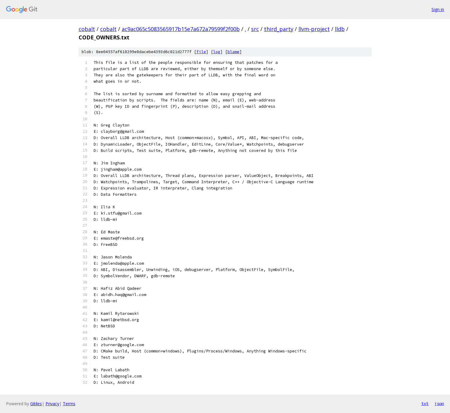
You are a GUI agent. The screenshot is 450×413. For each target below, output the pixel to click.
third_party (278, 29)
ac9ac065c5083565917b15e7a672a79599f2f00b (181, 29)
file (201, 51)
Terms (69, 403)
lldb (340, 29)
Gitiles (36, 403)
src (255, 29)
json (439, 403)
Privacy (52, 403)
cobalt (87, 29)
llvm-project (314, 29)
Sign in (437, 9)
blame (234, 51)
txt (424, 403)
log (216, 51)
